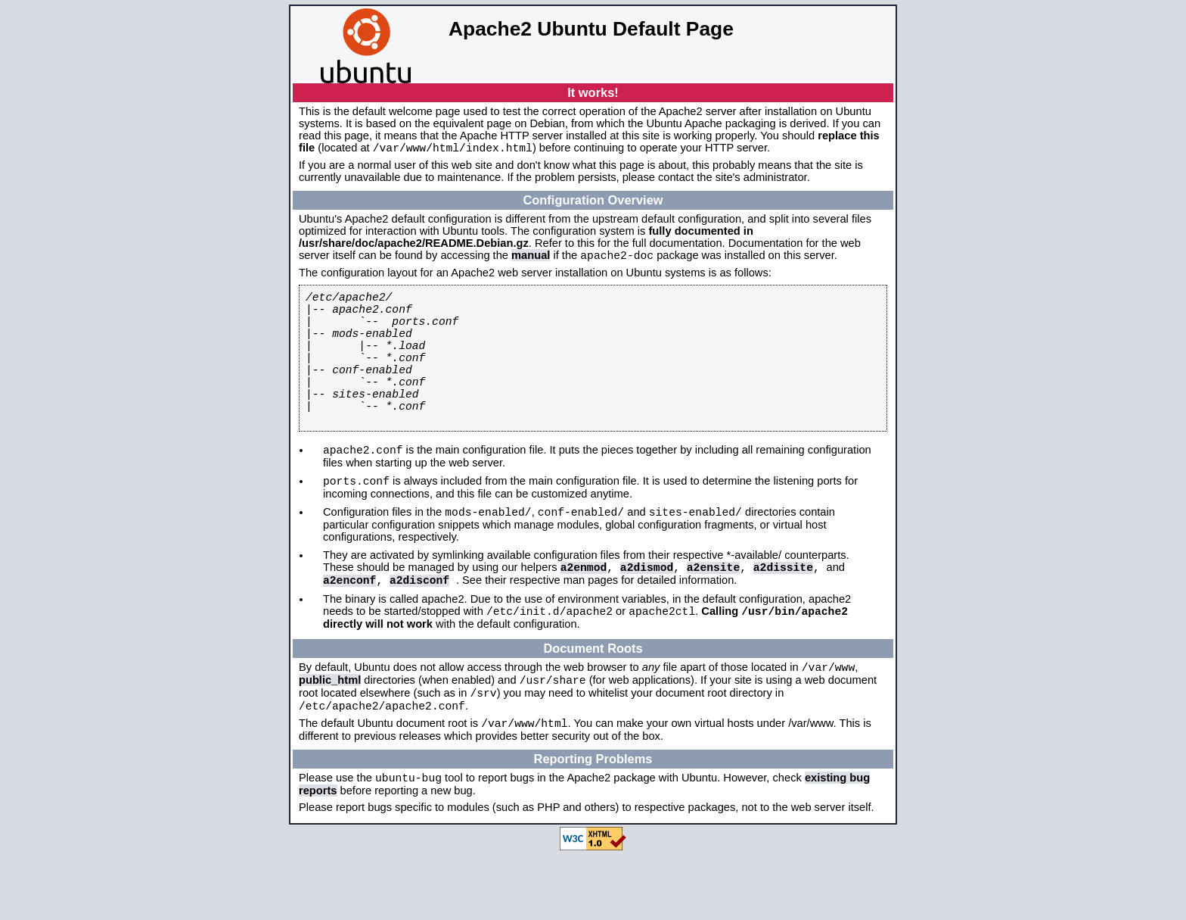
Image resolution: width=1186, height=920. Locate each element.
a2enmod (583, 613)
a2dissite (783, 613)
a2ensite (713, 613)
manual (530, 260)
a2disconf (419, 628)
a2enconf (349, 628)
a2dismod (646, 613)
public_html (330, 736)
